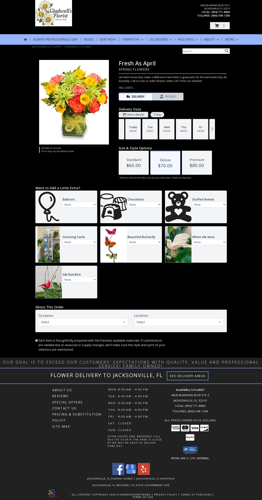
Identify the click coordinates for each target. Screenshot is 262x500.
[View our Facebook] (118, 474)
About (212, 39)
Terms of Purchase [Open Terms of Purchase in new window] (196, 494)
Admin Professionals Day (55, 39)
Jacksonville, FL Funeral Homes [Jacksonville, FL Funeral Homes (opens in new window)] (110, 478)
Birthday (108, 39)
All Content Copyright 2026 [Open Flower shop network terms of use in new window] (94, 494)
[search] (227, 51)
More (232, 39)
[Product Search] (203, 51)
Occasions (161, 39)
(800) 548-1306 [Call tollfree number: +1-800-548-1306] (220, 15)
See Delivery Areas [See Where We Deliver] (188, 376)
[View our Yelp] (144, 474)
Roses (89, 39)
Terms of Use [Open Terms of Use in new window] (142, 496)
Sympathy (133, 39)
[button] (220, 25)
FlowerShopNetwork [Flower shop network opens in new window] (134, 494)
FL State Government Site (151, 485)
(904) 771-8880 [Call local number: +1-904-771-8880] (220, 12)
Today (157, 114)
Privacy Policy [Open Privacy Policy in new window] (165, 494)
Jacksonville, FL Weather (110, 485)
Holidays (188, 39)
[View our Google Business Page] (131, 474)
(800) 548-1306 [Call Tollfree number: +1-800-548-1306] (198, 411)
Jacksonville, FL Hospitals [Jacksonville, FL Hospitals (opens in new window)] (155, 478)
